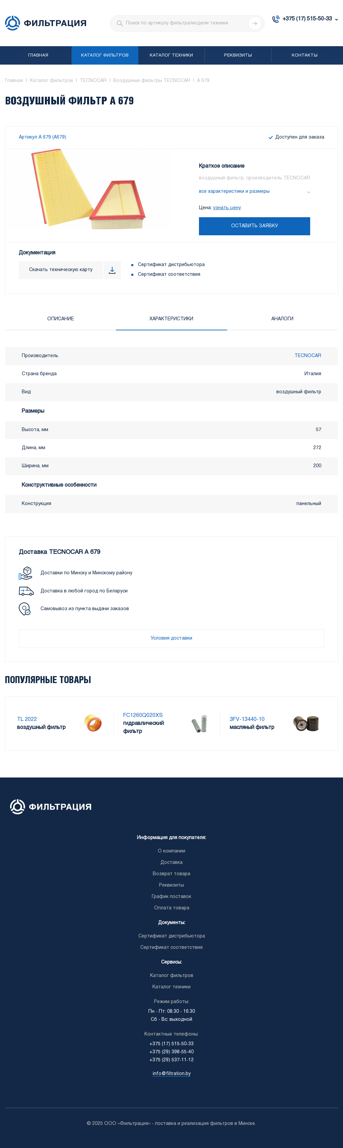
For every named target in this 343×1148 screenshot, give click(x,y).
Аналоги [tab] (282, 319)
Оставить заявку (254, 226)
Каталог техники (171, 56)
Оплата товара (171, 908)
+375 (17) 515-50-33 (307, 18)
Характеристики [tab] (171, 319)
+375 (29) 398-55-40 (171, 1052)
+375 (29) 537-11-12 (171, 1060)
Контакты (305, 56)
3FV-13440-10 (247, 719)
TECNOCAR (307, 356)
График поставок (171, 897)
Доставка (171, 862)
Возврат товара (171, 874)
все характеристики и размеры (234, 191)
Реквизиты (238, 56)
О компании (171, 851)
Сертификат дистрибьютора (171, 265)
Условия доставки (171, 638)
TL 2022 (27, 719)
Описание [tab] (60, 319)
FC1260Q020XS (143, 715)
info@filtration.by (172, 1074)
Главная (38, 56)
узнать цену (227, 208)
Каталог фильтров (105, 56)
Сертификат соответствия (169, 274)
